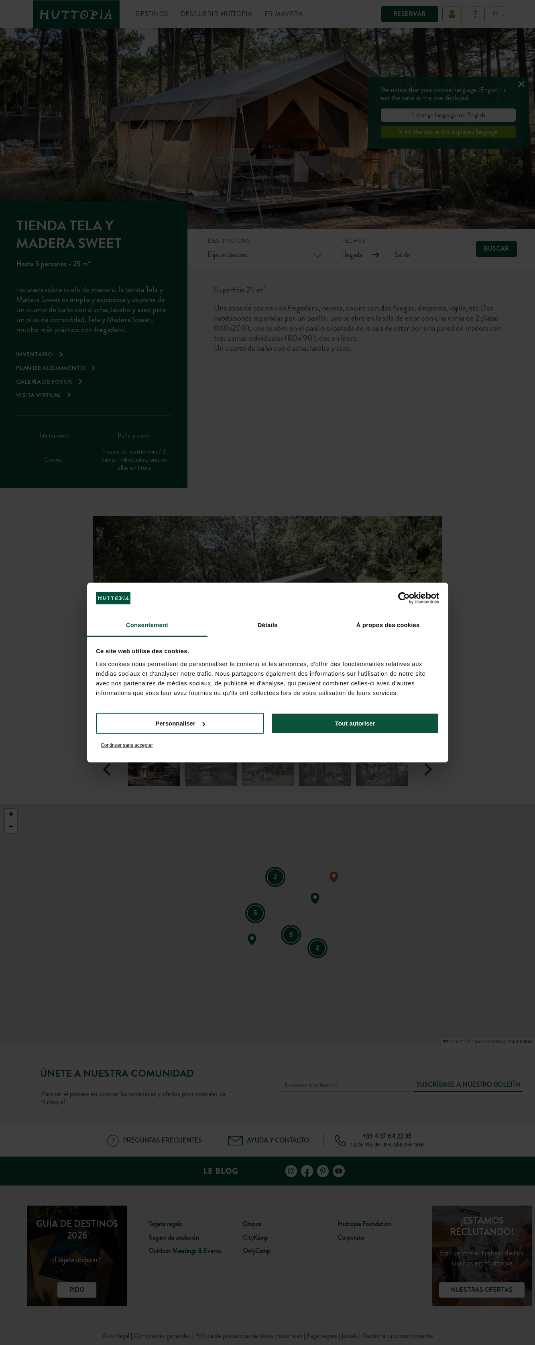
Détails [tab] (268, 624)
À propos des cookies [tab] (388, 624)
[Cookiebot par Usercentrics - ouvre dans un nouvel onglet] (404, 598)
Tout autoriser (355, 723)
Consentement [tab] (147, 624)
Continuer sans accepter (127, 745)
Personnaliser (180, 723)
